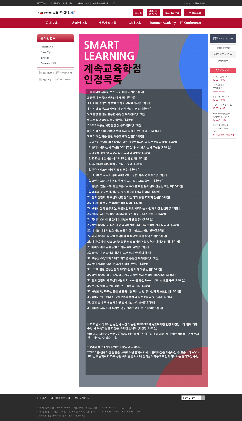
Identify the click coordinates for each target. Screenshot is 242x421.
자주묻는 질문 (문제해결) (104, 3)
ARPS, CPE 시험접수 (223, 54)
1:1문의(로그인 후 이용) (61, 3)
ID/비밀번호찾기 (194, 12)
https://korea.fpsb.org (223, 135)
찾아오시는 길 (82, 397)
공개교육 (52, 23)
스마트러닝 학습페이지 (194, 3)
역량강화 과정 (47, 46)
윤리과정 (45, 57)
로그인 (138, 12)
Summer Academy (163, 23)
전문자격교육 (107, 23)
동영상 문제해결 (223, 48)
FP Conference (190, 23)
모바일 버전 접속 (226, 38)
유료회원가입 (172, 12)
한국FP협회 (42, 3)
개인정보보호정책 (60, 397)
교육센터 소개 (82, 3)
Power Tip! (46, 52)
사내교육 (135, 23)
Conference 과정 (48, 63)
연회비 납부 (223, 61)
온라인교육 (79, 23)
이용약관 (41, 397)
